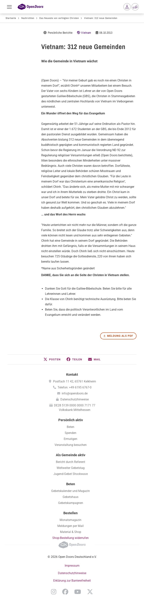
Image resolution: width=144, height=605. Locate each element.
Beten (70, 427)
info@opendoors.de (75, 393)
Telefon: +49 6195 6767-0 (75, 387)
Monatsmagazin (70, 520)
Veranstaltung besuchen (71, 445)
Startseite (11, 18)
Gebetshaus (70, 497)
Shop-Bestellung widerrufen (70, 538)
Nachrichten (27, 18)
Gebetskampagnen (70, 503)
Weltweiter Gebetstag (71, 468)
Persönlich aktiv (70, 420)
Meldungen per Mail (70, 526)
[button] (52, 359)
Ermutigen (70, 439)
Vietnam (86, 33)
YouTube (77, 591)
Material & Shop (70, 532)
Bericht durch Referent (70, 462)
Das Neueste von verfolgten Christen (59, 18)
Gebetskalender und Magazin (70, 491)
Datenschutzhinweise (74, 399)
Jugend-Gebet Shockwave (70, 474)
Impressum (72, 565)
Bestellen (70, 513)
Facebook (65, 591)
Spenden (70, 433)
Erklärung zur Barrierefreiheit (72, 580)
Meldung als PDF (120, 335)
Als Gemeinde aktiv (70, 455)
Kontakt (72, 374)
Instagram (53, 591)
